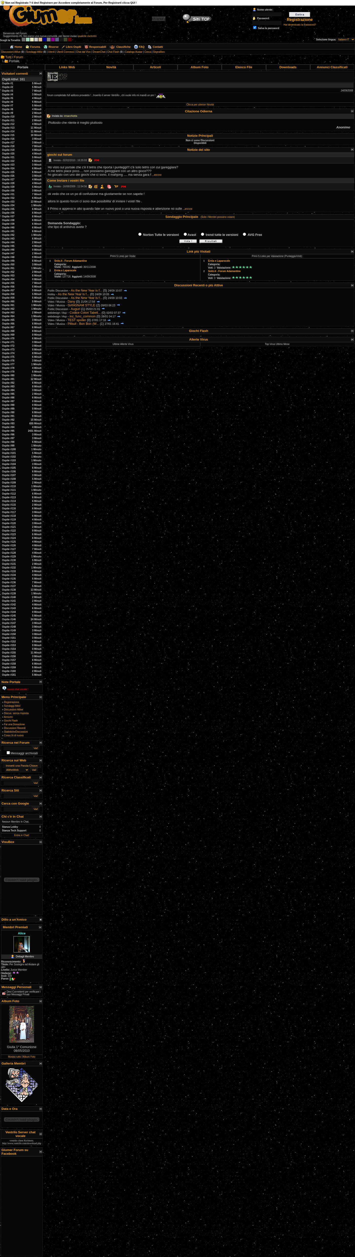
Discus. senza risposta (16, 713)
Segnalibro (159, 52)
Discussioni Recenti (14, 728)
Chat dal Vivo (83, 52)
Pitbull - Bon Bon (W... (83, 324)
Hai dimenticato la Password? (300, 24)
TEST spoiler (77, 320)
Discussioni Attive (10, 52)
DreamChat (99, 52)
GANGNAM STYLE (81, 305)
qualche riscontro (87, 36)
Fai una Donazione (14, 724)
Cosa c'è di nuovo (13, 735)
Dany (71, 301)
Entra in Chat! (21, 835)
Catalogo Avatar (133, 52)
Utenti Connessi (65, 52)
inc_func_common (83, 316)
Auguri (75, 309)
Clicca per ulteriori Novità (200, 104)
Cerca (147, 52)
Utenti (51, 52)
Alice (21, 933)
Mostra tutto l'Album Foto (22, 1056)
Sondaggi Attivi (34, 52)
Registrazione (11, 702)
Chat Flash (113, 52)
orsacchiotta (70, 116)
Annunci (8, 717)
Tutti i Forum (14, 57)
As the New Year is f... (86, 290)
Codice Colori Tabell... (85, 312)
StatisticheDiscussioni (16, 731)
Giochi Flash (11, 720)
